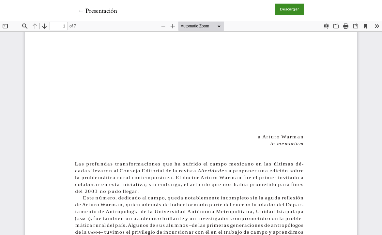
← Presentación (98, 11)
